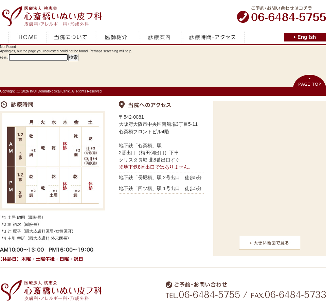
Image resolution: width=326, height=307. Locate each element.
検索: (4, 57)
